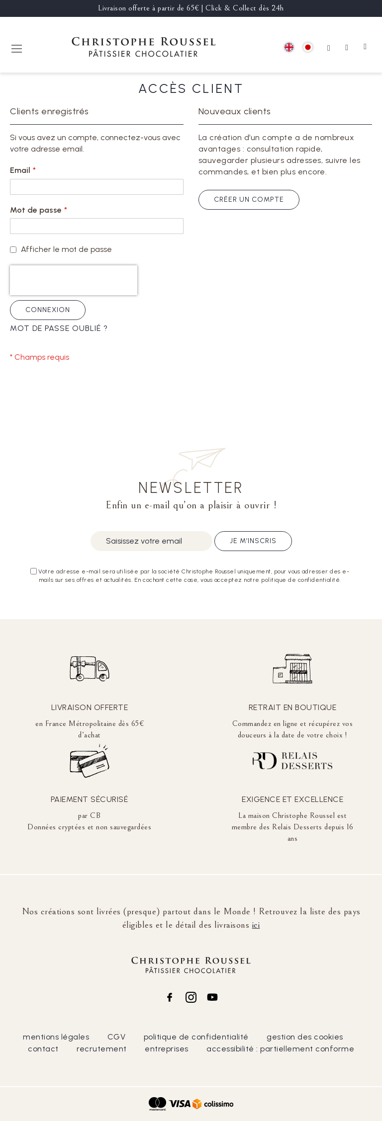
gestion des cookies (305, 1036)
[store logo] (144, 48)
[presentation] (73, 280)
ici (256, 924)
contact (43, 1048)
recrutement (102, 1048)
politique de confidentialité (196, 1036)
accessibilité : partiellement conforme (280, 1048)
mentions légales (56, 1036)
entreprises (167, 1048)
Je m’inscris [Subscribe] (253, 541)
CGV (116, 1036)
